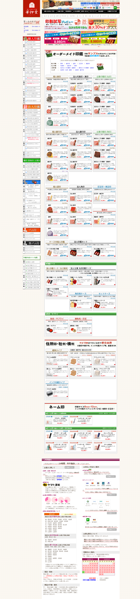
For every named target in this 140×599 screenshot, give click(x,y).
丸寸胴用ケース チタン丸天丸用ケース (33, 201)
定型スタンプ (30, 153)
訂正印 (81, 63)
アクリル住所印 (30, 233)
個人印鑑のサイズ (31, 265)
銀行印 (68, 63)
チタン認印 (29, 69)
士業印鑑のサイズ (31, 270)
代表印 (62, 65)
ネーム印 (96, 16)
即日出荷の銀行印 (31, 53)
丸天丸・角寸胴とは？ (32, 276)
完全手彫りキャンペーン (32, 84)
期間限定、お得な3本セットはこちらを (62, 44)
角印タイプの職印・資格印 (86, 68)
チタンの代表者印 (31, 115)
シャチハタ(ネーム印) (32, 75)
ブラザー (104, 16)
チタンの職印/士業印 (32, 169)
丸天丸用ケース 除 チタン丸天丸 (31, 206)
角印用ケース (30, 211)
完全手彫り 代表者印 (32, 112)
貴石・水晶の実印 (31, 50)
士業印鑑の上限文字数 (32, 287)
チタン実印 (29, 47)
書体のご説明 (30, 262)
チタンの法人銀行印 (32, 124)
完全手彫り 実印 (31, 44)
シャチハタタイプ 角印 (32, 135)
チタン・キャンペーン (32, 80)
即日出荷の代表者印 (32, 110)
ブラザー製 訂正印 (31, 96)
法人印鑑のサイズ (31, 268)
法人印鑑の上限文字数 (32, 285)
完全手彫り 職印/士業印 (32, 166)
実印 (61, 63)
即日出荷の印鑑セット (32, 88)
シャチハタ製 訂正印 (32, 93)
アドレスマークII (30, 238)
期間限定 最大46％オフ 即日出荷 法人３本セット (32, 139)
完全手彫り (73, 16)
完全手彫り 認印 (31, 67)
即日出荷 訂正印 (31, 90)
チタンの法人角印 (31, 132)
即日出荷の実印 (30, 42)
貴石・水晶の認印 (31, 72)
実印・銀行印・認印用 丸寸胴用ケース (32, 186)
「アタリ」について (32, 279)
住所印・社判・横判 (66, 70)
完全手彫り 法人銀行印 (32, 121)
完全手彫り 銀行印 (31, 56)
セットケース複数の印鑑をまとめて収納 (33, 215)
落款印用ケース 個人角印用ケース (31, 190)
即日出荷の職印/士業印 (32, 163)
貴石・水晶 (88, 16)
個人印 (45, 16)
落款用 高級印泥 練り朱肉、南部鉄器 (32, 224)
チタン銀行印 (30, 58)
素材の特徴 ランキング (32, 273)
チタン (80, 16)
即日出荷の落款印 (31, 100)
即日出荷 (64, 16)
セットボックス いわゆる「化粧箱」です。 (33, 195)
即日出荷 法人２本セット (32, 149)
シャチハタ (113, 16)
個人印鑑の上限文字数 (32, 282)
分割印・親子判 (79, 70)
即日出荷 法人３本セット (32, 144)
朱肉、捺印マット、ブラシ (33, 220)
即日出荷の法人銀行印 (32, 118)
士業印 (57, 16)
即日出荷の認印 (30, 64)
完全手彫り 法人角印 (32, 129)
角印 (75, 65)
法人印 (51, 16)
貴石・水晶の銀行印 (32, 61)
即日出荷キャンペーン (32, 78)
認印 (74, 63)
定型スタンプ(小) (31, 155)
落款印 (88, 63)
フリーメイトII (29, 236)
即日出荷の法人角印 (32, 127)
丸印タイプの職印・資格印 (68, 68)
